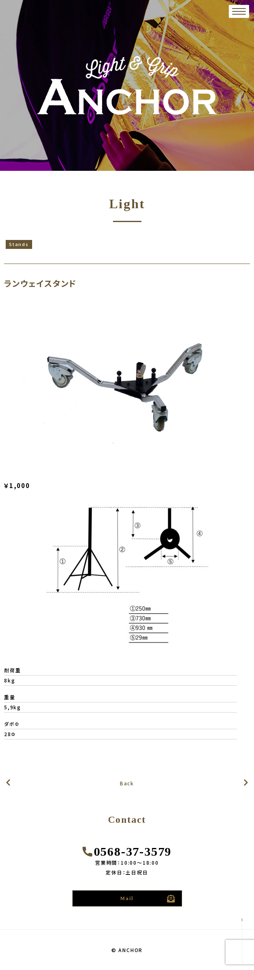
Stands (19, 244)
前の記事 (246, 783)
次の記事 (8, 783)
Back (127, 783)
